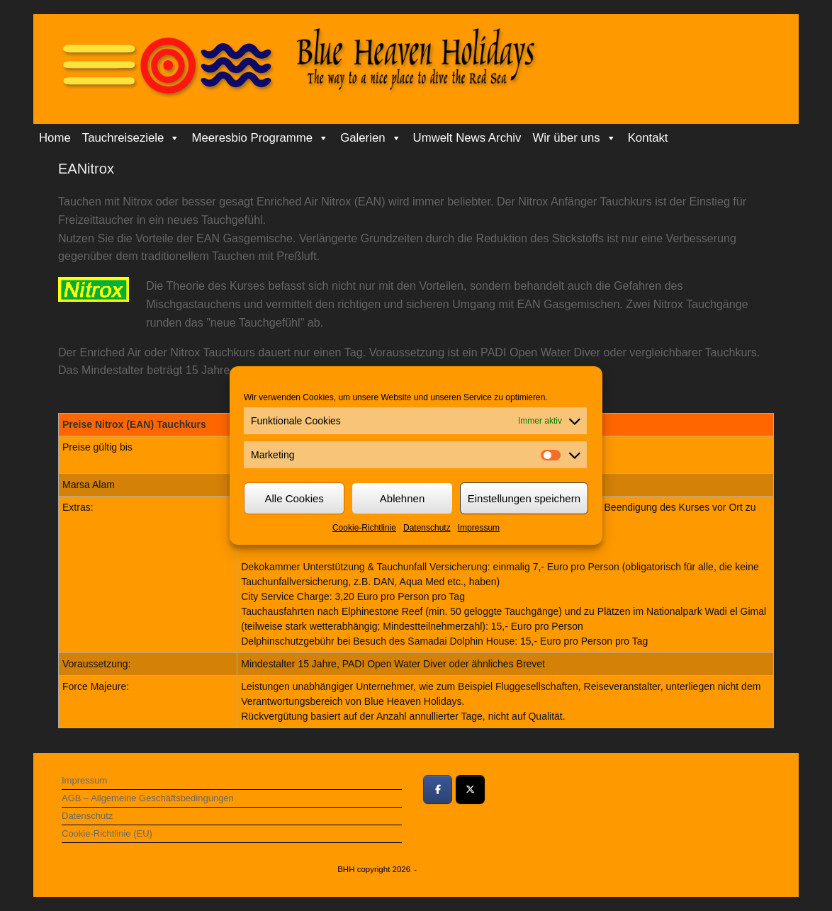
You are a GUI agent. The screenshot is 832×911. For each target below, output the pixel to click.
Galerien (370, 138)
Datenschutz (427, 528)
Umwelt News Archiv (467, 138)
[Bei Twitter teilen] (470, 789)
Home (55, 138)
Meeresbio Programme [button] (260, 138)
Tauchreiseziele (131, 138)
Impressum (479, 528)
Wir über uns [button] (575, 138)
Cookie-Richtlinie (364, 528)
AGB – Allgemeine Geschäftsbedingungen (148, 798)
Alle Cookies (293, 498)
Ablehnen (402, 498)
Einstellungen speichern (524, 498)
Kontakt (648, 138)
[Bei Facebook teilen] (437, 789)
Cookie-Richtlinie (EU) (107, 833)
